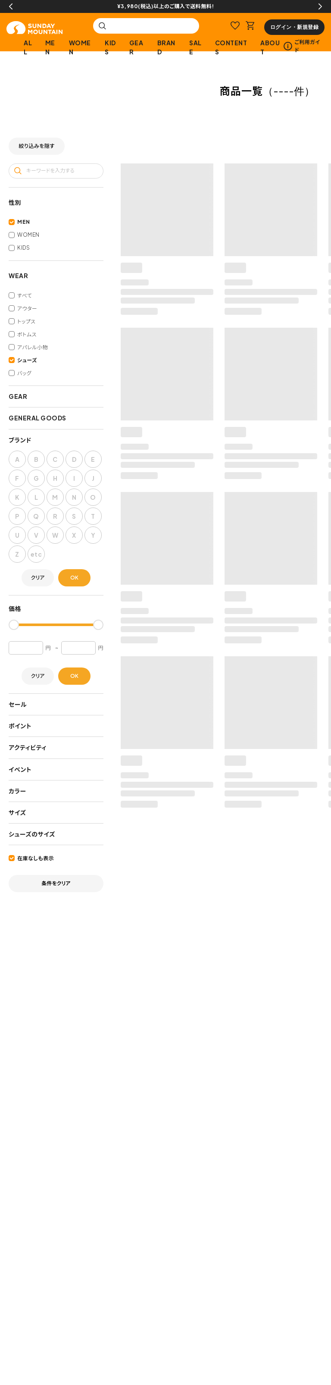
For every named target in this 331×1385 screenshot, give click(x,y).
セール (18, 704)
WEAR (18, 275)
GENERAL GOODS (37, 418)
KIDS (110, 47)
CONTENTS (231, 47)
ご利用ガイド (302, 46)
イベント (20, 769)
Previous (10, 6)
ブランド (20, 440)
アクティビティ (28, 747)
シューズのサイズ (32, 834)
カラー (17, 791)
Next (320, 6)
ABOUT (270, 47)
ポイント (20, 726)
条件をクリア (56, 883)
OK (74, 577)
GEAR (136, 47)
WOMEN (80, 47)
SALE (195, 47)
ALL (28, 47)
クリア (38, 577)
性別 (15, 202)
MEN (50, 47)
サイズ (17, 812)
